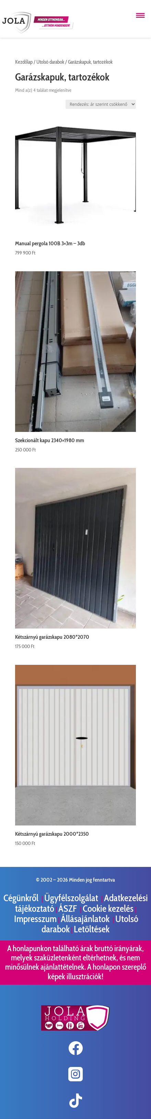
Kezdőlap (24, 62)
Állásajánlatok (86, 918)
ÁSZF (68, 908)
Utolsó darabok (50, 62)
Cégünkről (21, 898)
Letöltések (91, 929)
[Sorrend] (101, 104)
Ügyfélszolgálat (72, 898)
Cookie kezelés (108, 908)
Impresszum (35, 918)
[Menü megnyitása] (140, 15)
